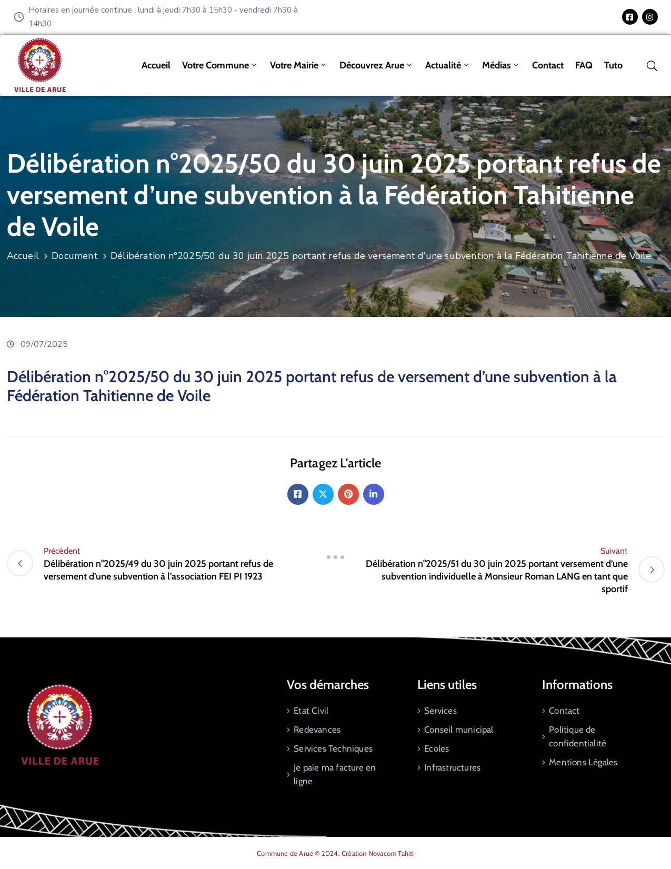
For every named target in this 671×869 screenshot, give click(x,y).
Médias (501, 65)
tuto (613, 65)
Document (75, 255)
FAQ (584, 65)
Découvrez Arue (376, 65)
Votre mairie (299, 65)
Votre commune (220, 65)
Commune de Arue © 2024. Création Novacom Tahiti (335, 853)
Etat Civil (311, 710)
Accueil (156, 65)
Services (440, 710)
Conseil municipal (458, 729)
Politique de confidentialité (577, 736)
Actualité (447, 65)
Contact (548, 65)
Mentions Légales (583, 762)
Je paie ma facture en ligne (335, 774)
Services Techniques (333, 748)
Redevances (317, 729)
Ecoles (436, 748)
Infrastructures (452, 767)
